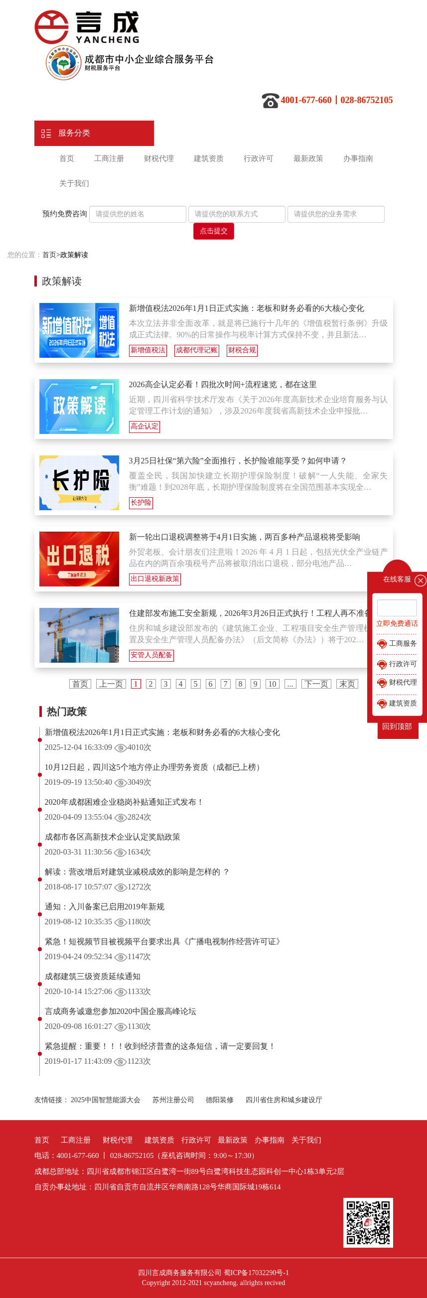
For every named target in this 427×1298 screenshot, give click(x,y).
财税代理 (159, 158)
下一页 (316, 684)
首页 (66, 158)
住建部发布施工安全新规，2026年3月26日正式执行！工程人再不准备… (254, 613)
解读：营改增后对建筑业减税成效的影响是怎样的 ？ (137, 871)
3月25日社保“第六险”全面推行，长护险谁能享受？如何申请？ (238, 460)
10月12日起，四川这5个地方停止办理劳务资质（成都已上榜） (154, 767)
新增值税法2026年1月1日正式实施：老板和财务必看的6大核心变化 (246, 308)
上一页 (111, 684)
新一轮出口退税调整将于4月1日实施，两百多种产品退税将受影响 (244, 537)
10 (273, 684)
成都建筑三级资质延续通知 (93, 976)
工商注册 (109, 158)
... (290, 684)
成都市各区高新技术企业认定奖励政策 (112, 837)
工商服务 (397, 644)
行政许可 (259, 158)
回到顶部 (397, 726)
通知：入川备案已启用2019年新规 (104, 906)
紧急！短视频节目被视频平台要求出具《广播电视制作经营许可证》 (164, 941)
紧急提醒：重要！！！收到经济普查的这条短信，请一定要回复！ (160, 1046)
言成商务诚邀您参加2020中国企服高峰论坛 (120, 1011)
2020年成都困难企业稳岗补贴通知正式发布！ (124, 802)
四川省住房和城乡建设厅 (284, 1100)
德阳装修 (220, 1100)
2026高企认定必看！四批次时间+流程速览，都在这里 (223, 384)
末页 (347, 684)
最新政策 (308, 158)
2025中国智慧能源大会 (106, 1100)
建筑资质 (209, 158)
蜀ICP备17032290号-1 (256, 1273)
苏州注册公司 (173, 1100)
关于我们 (74, 183)
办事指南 (358, 158)
